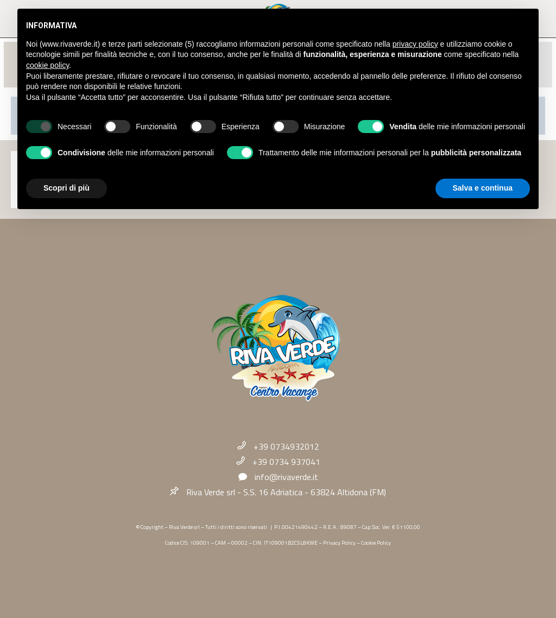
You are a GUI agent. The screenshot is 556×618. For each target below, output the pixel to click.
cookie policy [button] (47, 65)
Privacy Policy (339, 543)
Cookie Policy (376, 543)
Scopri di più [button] (66, 188)
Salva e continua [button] (483, 188)
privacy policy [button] (415, 44)
